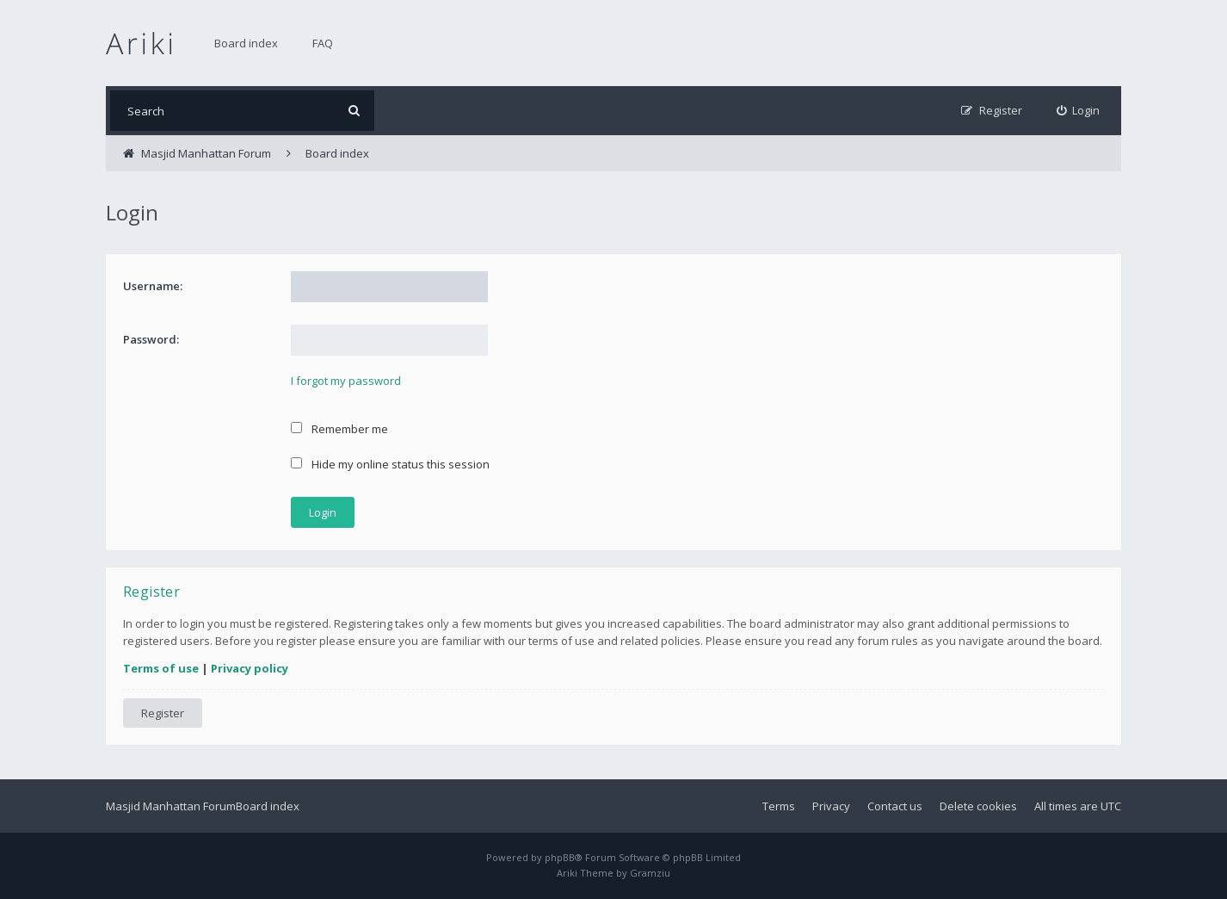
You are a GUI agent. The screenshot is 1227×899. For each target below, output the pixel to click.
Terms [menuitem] (778, 806)
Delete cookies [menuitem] (978, 806)
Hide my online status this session (390, 464)
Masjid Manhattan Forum (171, 806)
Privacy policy (249, 668)
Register (162, 713)
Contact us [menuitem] (894, 806)
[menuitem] (1078, 110)
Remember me (339, 429)
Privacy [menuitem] (831, 806)
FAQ (322, 43)
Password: (151, 339)
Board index (246, 43)
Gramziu (650, 872)
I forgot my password (346, 380)
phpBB (560, 857)
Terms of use (161, 668)
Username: (152, 286)
